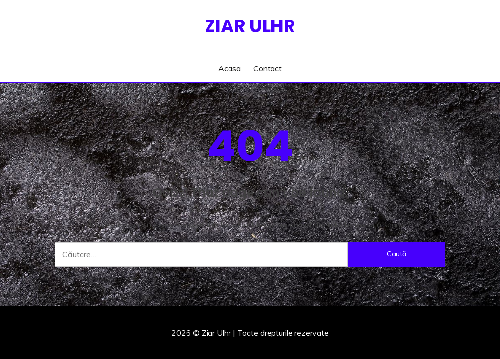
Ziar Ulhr (250, 26)
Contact (267, 68)
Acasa (229, 68)
